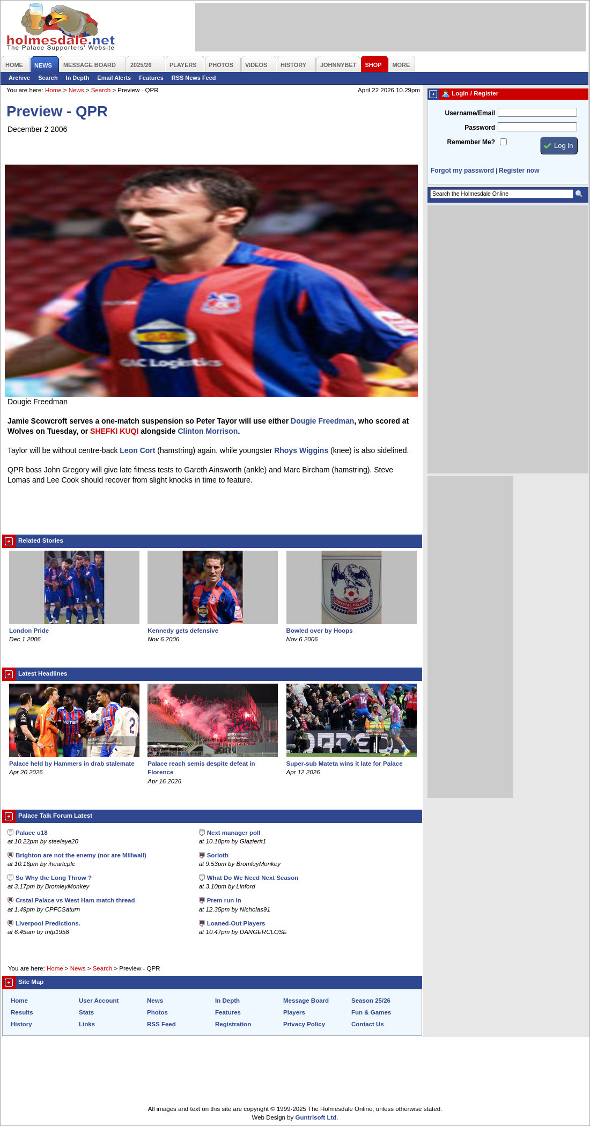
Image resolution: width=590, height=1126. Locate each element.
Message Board (306, 1000)
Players (294, 1012)
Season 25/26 (370, 1000)
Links (87, 1024)
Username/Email (470, 113)
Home (53, 90)
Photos (157, 1012)
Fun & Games (371, 1012)
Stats (86, 1012)
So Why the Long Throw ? (54, 878)
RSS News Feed (194, 78)
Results (22, 1012)
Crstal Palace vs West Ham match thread (75, 900)
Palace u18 (32, 832)
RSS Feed (161, 1024)
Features (151, 78)
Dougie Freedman (322, 421)
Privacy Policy (304, 1024)
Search (47, 78)
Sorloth (217, 855)
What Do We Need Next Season (253, 878)
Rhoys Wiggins (301, 450)
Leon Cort (137, 450)
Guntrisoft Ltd (316, 1117)
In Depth (78, 78)
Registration (233, 1024)
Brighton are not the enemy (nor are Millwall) (81, 855)
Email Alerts (114, 78)
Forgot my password (462, 170)
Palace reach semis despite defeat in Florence (213, 763)
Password (479, 127)
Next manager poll (234, 832)
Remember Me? (471, 142)
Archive (19, 78)
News (76, 90)
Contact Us (367, 1024)
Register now (519, 170)
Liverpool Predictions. (48, 923)
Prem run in (224, 900)
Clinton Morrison (208, 431)
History (21, 1024)
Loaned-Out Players (236, 923)
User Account (99, 1000)
